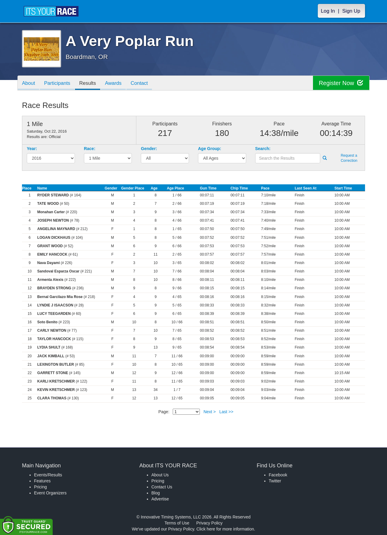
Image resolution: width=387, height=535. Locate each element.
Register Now (340, 83)
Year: (32, 148)
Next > (209, 411)
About (29, 83)
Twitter (275, 480)
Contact (142, 83)
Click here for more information (225, 529)
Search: (263, 148)
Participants (58, 83)
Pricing (40, 486)
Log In (328, 11)
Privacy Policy (209, 523)
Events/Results (48, 474)
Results (89, 83)
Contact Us (161, 486)
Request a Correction (349, 158)
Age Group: (209, 148)
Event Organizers (50, 492)
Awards (116, 83)
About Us (160, 474)
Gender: (149, 148)
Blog (155, 492)
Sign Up (351, 11)
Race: (89, 148)
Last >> (226, 411)
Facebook (278, 474)
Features (42, 480)
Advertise (160, 499)
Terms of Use (177, 523)
